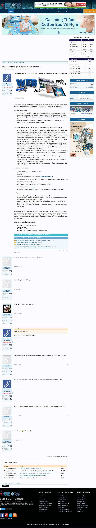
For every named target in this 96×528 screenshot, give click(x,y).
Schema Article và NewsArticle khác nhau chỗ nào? (28, 244)
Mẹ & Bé (79, 509)
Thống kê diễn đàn (82, 80)
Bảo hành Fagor (81, 495)
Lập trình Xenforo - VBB (63, 503)
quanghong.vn (49, 11)
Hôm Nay (82, 92)
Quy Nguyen (7, 441)
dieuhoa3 (6, 365)
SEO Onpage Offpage (43, 501)
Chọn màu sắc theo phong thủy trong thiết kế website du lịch (35, 473)
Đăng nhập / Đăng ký (89, 11)
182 (11, 370)
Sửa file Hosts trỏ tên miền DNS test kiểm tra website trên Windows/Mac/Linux (35, 248)
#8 (67, 415)
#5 (67, 337)
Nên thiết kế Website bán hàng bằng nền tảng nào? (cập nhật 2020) (36, 470)
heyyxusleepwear (89, 87)
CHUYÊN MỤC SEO (44, 492)
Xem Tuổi (33, 11)
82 (11, 319)
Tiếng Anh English (81, 503)
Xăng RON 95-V (73, 42)
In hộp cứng (67, 11)
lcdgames (7, 416)
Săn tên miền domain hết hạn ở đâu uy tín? (26, 242)
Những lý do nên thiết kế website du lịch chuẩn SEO (32, 475)
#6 (67, 364)
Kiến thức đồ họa (62, 499)
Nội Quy (10, 518)
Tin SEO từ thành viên (43, 507)
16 (11, 449)
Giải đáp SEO (41, 511)
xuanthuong (7, 267)
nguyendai (7, 290)
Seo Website (41, 497)
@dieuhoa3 (17, 379)
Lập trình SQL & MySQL (63, 497)
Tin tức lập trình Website (14, 69)
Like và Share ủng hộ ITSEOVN (11, 483)
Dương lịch (72, 95)
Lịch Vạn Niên (25, 11)
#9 (67, 440)
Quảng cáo (82, 119)
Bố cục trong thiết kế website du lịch (29, 477)
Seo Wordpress (42, 499)
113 (11, 93)
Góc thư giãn (80, 511)
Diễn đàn (11, 11)
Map (1, 518)
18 (11, 372)
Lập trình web (61, 501)
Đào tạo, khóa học (81, 501)
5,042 (11, 90)
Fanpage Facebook (82, 103)
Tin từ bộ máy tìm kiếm (43, 509)
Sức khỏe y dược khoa (82, 505)
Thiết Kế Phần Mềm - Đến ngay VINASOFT (30, 468)
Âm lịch (72, 98)
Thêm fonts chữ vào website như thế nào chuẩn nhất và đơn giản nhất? (33, 246)
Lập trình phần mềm (62, 495)
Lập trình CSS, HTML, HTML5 (65, 511)
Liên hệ (17, 11)
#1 (67, 252)
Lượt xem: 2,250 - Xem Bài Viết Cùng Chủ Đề (27, 238)
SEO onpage (31, 187)
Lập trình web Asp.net (63, 505)
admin (25, 69)
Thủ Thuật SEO (42, 495)
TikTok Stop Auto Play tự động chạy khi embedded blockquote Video (33, 240)
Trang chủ (3, 11)
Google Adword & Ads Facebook (45, 503)
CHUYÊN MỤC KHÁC (83, 492)
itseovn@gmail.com (27, 229)
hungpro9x (7, 314)
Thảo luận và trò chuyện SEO (45, 505)
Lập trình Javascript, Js (63, 509)
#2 (67, 266)
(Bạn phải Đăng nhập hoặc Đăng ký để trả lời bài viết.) (57, 456)
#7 (67, 388)
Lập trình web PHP (62, 507)
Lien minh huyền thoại (82, 507)
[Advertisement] (35, 49)
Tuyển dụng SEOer (81, 497)
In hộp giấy (58, 11)
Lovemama (41, 11)
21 (11, 294)
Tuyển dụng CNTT (81, 499)
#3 (67, 289)
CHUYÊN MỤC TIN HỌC (65, 492)
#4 (67, 313)
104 (11, 446)
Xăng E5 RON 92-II (74, 46)
